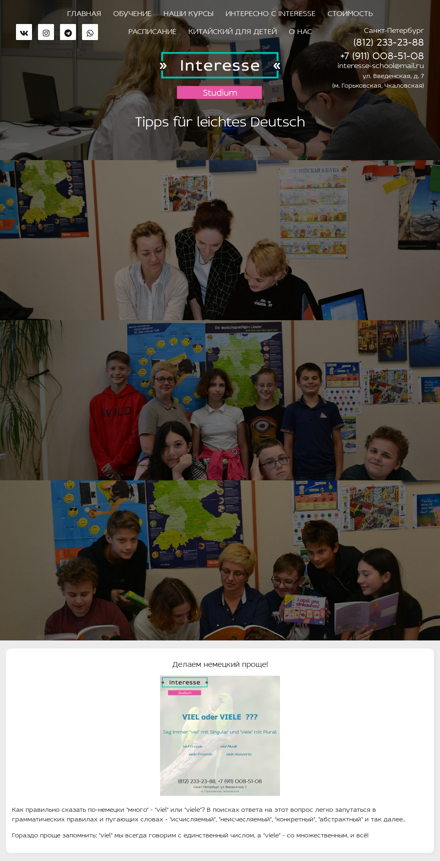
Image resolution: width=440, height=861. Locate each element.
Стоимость (350, 12)
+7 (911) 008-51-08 (382, 53)
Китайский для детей (232, 30)
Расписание (152, 30)
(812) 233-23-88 (389, 40)
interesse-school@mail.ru (381, 64)
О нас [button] (300, 30)
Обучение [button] (132, 12)
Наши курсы (189, 12)
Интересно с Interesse (271, 12)
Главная (84, 12)
